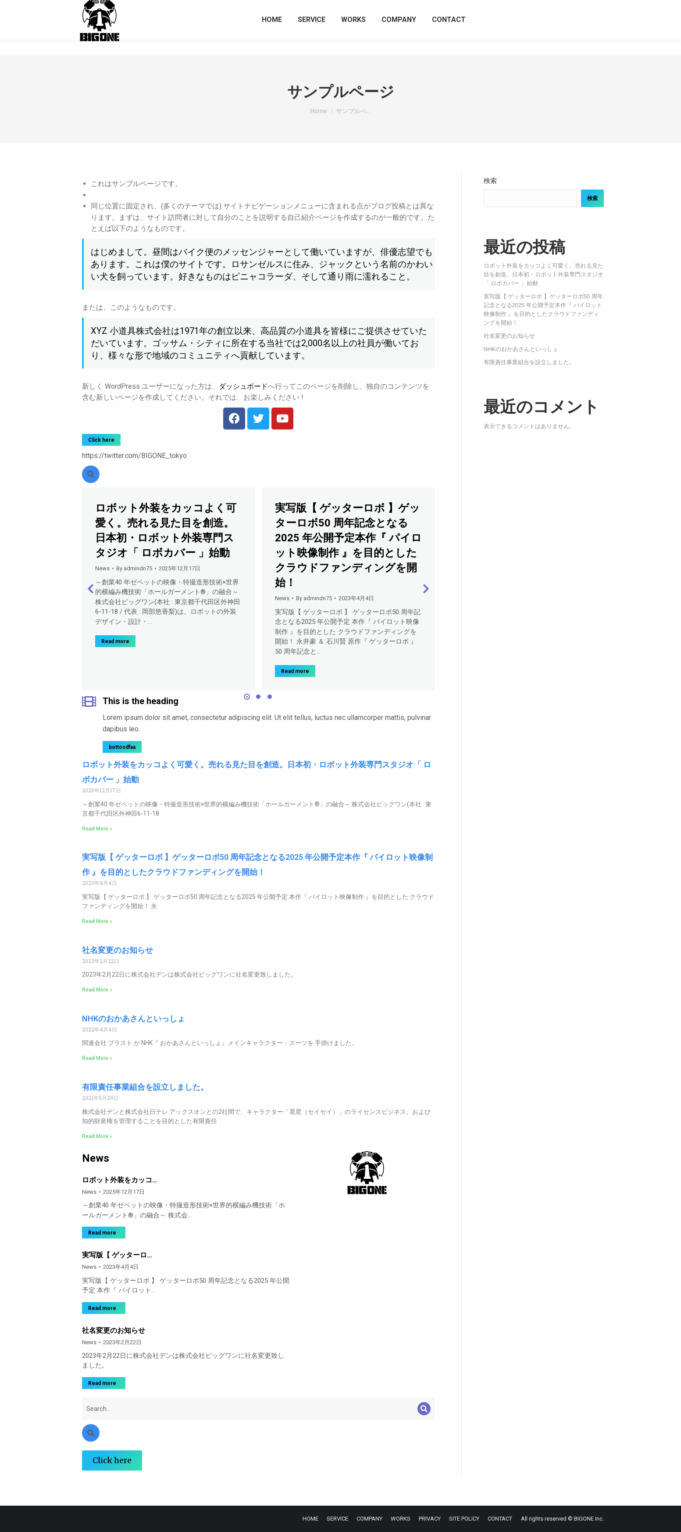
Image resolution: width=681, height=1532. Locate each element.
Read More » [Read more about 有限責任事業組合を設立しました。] (97, 1136)
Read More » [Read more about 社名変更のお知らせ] (97, 990)
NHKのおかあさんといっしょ (133, 1018)
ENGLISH (592, 8)
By (134, 568)
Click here (101, 440)
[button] (247, 696)
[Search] (424, 1408)
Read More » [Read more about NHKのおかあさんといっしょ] (97, 1058)
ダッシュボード (243, 386)
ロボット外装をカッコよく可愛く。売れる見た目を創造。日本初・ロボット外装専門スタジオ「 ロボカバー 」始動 (543, 274)
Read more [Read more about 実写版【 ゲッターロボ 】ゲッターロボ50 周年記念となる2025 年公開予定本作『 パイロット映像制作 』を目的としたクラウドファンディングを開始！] (295, 671)
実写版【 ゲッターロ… (117, 1255)
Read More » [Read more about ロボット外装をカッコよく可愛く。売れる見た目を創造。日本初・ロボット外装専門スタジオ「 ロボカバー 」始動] (97, 829)
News (102, 568)
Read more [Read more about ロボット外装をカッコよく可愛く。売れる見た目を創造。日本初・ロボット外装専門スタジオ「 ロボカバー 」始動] (115, 641)
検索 (490, 180)
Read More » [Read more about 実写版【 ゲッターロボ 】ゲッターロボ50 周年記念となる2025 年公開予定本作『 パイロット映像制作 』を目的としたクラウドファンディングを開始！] (97, 921)
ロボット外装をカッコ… (119, 1180)
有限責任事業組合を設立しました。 (145, 1087)
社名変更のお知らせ (117, 950)
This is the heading (140, 701)
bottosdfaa (122, 747)
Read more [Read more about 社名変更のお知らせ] (102, 1383)
